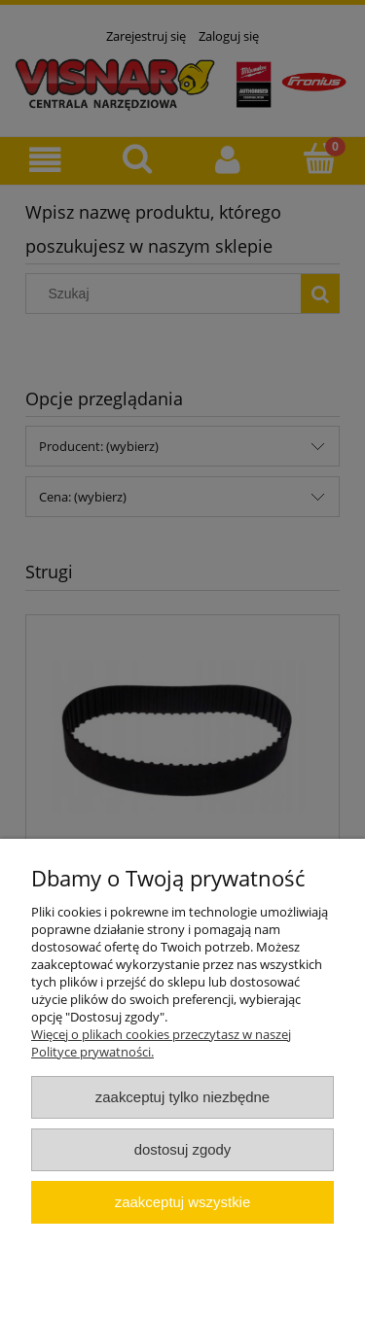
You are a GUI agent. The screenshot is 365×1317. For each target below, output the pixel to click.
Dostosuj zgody (183, 1149)
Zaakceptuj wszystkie (182, 1202)
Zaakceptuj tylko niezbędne (182, 1097)
